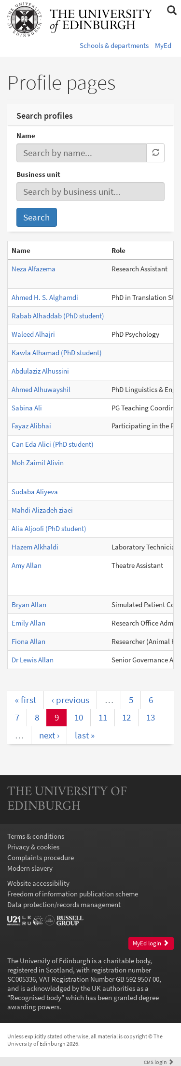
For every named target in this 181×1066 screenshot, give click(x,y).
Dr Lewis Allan (33, 659)
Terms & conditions (35, 836)
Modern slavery (30, 868)
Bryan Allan (29, 604)
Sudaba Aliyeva (35, 491)
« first (25, 699)
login (159, 1062)
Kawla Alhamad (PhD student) (57, 352)
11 (102, 717)
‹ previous (70, 699)
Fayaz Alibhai (31, 425)
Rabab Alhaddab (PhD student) (58, 315)
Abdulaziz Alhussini (40, 371)
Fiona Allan (28, 641)
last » (85, 735)
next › (49, 735)
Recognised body (35, 997)
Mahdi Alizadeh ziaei (42, 510)
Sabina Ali (27, 407)
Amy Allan (27, 565)
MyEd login (151, 943)
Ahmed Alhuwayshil (41, 389)
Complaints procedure (40, 857)
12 (126, 717)
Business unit (38, 174)
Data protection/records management (64, 904)
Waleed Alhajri (33, 334)
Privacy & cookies (33, 846)
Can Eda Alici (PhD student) (53, 444)
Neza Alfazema (34, 268)
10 (78, 717)
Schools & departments (114, 45)
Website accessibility (38, 883)
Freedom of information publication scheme (72, 893)
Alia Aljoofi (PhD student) (49, 528)
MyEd (163, 45)
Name (25, 135)
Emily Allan (28, 622)
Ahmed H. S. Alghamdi (45, 297)
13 (150, 717)
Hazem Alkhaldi (35, 546)
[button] (171, 10)
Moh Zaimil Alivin (38, 462)
